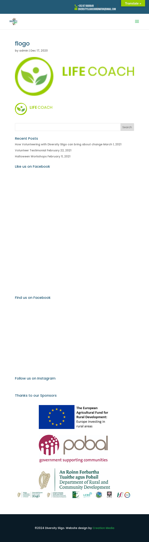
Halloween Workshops (31, 156)
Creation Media (103, 528)
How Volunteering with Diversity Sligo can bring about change (58, 144)
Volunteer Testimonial (30, 150)
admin (23, 51)
